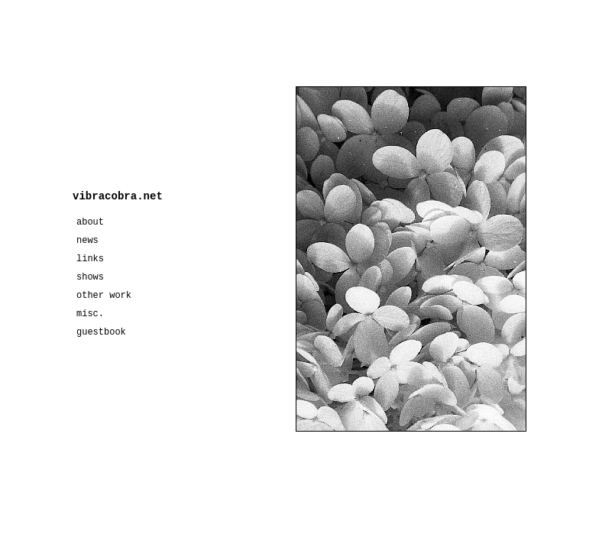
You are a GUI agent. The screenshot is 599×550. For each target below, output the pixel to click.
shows (90, 277)
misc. (90, 314)
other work (103, 295)
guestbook (101, 332)
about (90, 222)
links (90, 259)
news (87, 240)
